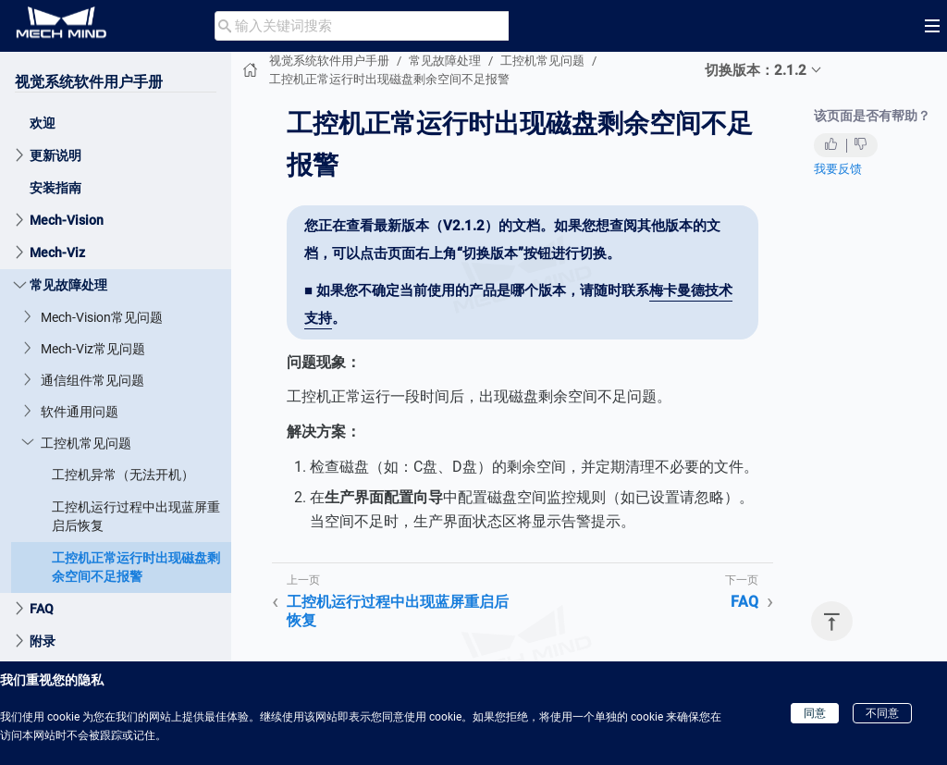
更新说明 (55, 155)
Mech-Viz (57, 252)
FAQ (42, 608)
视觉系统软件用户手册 (89, 82)
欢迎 (42, 123)
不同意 (882, 713)
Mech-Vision (67, 220)
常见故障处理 (68, 285)
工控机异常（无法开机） (123, 474)
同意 (815, 713)
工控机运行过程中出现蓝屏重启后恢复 (136, 516)
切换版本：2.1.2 (755, 70)
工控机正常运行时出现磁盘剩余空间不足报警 (136, 567)
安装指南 (55, 187)
